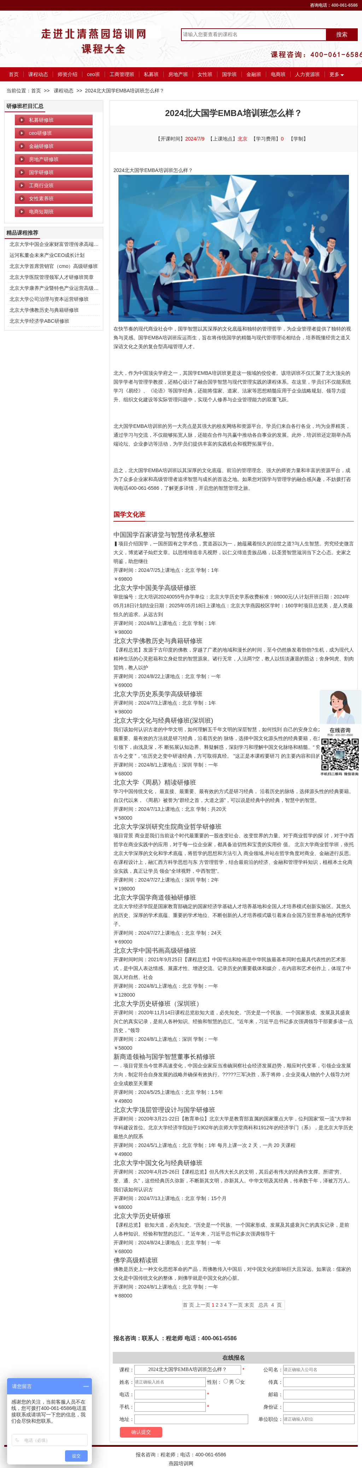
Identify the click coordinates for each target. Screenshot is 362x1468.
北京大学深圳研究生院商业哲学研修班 (167, 826)
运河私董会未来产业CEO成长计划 (47, 255)
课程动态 (38, 74)
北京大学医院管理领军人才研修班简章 (52, 277)
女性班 (205, 74)
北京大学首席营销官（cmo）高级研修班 (54, 266)
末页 (249, 1305)
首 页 (188, 1305)
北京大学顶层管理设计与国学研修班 (164, 1109)
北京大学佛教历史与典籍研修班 (44, 310)
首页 (14, 74)
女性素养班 (41, 198)
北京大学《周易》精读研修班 (154, 782)
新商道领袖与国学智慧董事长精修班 (164, 1056)
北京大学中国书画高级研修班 (154, 950)
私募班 (151, 74)
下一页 (235, 1305)
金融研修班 (41, 146)
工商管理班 (122, 74)
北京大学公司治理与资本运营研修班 (49, 299)
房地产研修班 (44, 159)
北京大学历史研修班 (142, 1216)
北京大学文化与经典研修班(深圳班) (163, 720)
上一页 (202, 1305)
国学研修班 (41, 172)
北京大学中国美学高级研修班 (154, 587)
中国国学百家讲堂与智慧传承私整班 (164, 534)
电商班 (278, 74)
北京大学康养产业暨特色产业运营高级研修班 (59, 288)
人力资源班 (307, 74)
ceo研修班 (40, 133)
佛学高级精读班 (135, 1260)
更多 (334, 74)
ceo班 (93, 74)
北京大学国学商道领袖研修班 (154, 897)
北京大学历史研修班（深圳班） (158, 1003)
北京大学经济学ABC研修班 (39, 321)
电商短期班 (41, 211)
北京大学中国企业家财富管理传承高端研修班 (59, 244)
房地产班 (178, 74)
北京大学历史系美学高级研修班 (158, 694)
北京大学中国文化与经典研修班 (158, 1162)
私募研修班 (41, 120)
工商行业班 (41, 185)
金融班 (253, 74)
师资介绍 (67, 74)
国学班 (229, 74)
